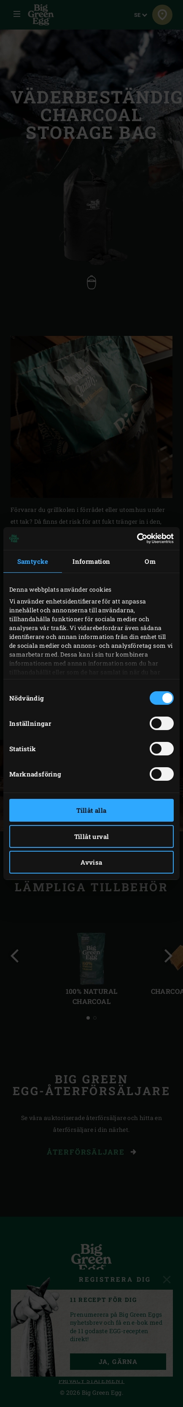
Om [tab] (150, 561)
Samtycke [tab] (32, 561)
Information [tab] (91, 561)
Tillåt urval (91, 836)
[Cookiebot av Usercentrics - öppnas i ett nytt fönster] (137, 538)
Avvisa (91, 862)
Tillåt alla (91, 810)
